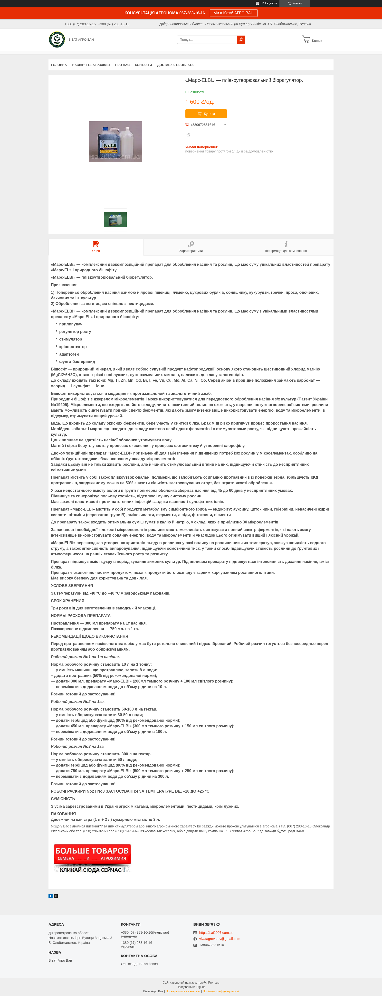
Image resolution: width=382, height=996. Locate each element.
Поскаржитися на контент (183, 991)
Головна (59, 65)
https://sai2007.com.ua (216, 933)
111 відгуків (269, 3)
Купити (209, 114)
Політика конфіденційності (221, 991)
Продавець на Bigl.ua (191, 987)
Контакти (143, 65)
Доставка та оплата (175, 65)
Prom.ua (213, 982)
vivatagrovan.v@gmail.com (219, 939)
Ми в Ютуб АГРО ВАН (234, 13)
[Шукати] (241, 40)
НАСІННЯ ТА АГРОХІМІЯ (91, 65)
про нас (122, 65)
